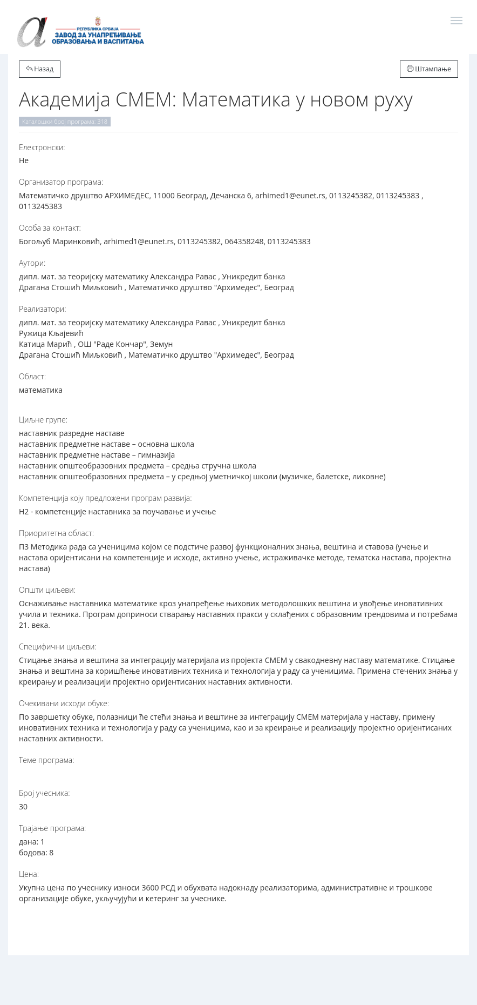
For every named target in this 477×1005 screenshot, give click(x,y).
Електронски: (42, 147)
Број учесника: (44, 793)
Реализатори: (42, 309)
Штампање (429, 68)
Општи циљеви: (47, 590)
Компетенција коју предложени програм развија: (105, 498)
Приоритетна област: (56, 533)
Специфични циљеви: (58, 646)
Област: (32, 376)
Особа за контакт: (50, 228)
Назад (39, 68)
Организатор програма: (61, 182)
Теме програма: (46, 760)
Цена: (29, 874)
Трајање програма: (52, 828)
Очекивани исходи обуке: (64, 703)
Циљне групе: (43, 419)
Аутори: (32, 263)
